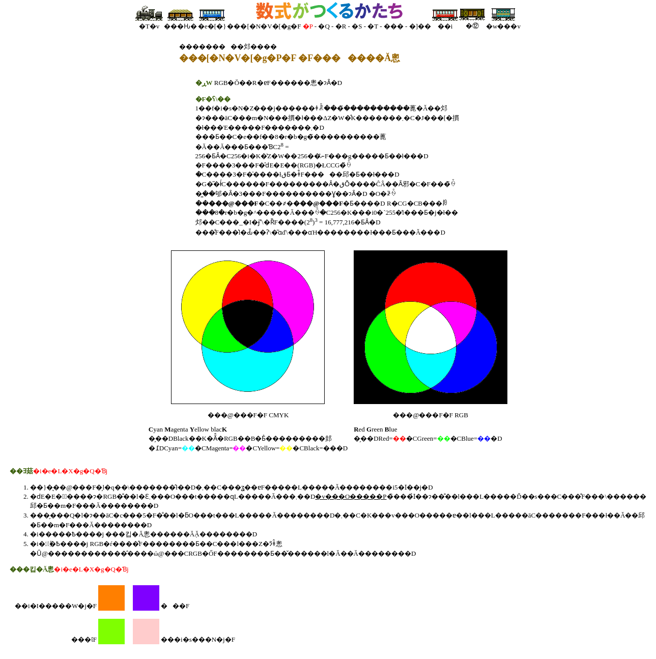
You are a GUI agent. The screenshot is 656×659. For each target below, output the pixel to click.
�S (357, 26)
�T (372, 26)
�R (341, 26)
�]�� (420, 26)
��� (394, 26)
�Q (323, 26)
